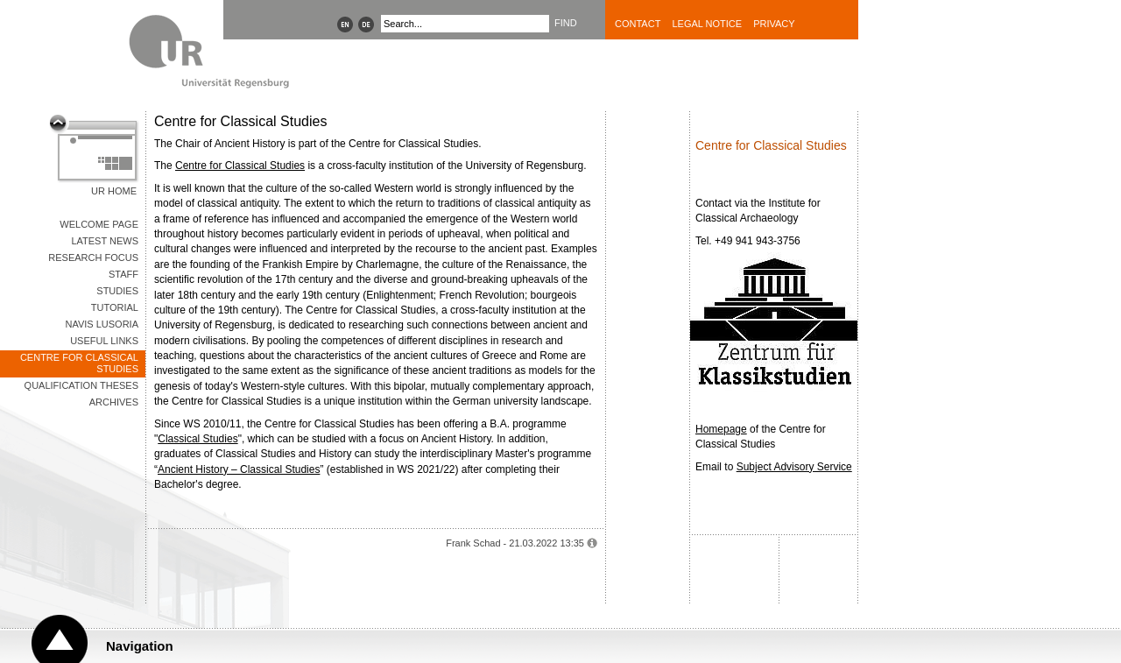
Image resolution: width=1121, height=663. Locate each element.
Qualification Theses (81, 385)
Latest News (104, 241)
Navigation (139, 645)
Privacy (773, 23)
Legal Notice (707, 23)
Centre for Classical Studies (79, 363)
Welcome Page (99, 224)
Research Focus (93, 257)
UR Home (114, 191)
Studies (117, 291)
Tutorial (114, 307)
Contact (637, 23)
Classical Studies (197, 439)
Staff (123, 274)
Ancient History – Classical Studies (239, 469)
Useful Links (104, 340)
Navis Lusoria (101, 324)
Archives (113, 402)
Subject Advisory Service (794, 467)
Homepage (721, 429)
